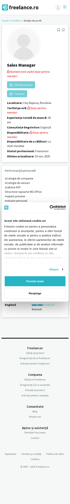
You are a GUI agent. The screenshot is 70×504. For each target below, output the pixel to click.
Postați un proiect (35, 390)
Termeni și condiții (31, 454)
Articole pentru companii (35, 395)
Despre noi (35, 416)
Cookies (35, 459)
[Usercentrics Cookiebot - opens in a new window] (50, 207)
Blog (35, 411)
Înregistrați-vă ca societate (35, 385)
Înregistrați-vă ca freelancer (35, 358)
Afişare (54, 269)
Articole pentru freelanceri (35, 363)
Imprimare (10, 454)
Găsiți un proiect (35, 353)
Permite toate (35, 281)
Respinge (35, 293)
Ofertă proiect (21, 85)
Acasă (5, 20)
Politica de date (55, 454)
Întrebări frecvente (35, 432)
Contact (17, 94)
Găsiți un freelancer (35, 379)
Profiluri (16, 20)
